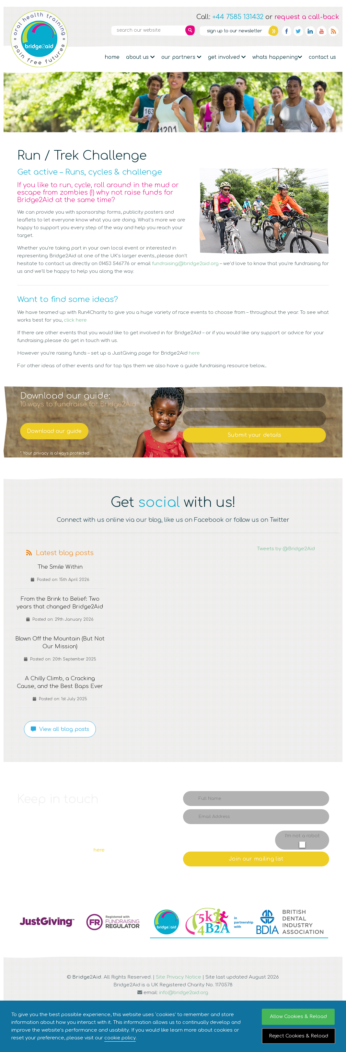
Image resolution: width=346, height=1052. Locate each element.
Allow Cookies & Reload (298, 1016)
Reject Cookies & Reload (298, 1036)
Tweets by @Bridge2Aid (286, 549)
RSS (333, 31)
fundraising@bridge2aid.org (185, 263)
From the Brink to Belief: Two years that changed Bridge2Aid (60, 607)
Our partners (181, 57)
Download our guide (54, 431)
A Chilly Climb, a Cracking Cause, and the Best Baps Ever (60, 694)
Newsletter (239, 30)
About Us (140, 57)
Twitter (298, 31)
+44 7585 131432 (237, 17)
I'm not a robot (302, 851)
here (194, 353)
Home (112, 57)
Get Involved (227, 57)
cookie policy (120, 1038)
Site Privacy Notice (178, 992)
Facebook (287, 31)
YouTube (322, 31)
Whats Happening (277, 57)
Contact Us (322, 57)
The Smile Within (60, 567)
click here (75, 320)
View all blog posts (60, 745)
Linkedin (310, 31)
